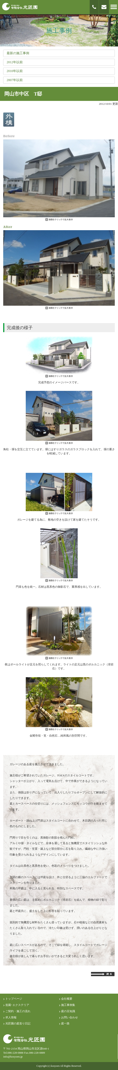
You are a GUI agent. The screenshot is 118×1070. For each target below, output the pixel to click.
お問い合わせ (69, 1017)
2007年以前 (15, 80)
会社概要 (66, 998)
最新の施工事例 (18, 53)
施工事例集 (68, 1005)
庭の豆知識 (68, 1011)
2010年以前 (15, 71)
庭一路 (65, 1023)
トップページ (13, 998)
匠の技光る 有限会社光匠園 (20, 6)
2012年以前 (15, 62)
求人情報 (11, 1017)
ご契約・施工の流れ (17, 1011)
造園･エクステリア (17, 1005)
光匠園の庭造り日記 (17, 1023)
